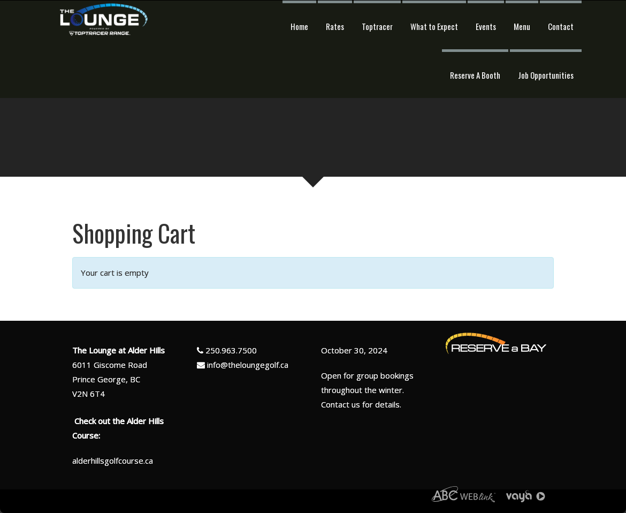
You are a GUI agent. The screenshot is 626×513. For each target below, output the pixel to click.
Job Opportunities (546, 75)
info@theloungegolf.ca (247, 364)
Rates (335, 26)
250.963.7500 (231, 350)
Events (486, 26)
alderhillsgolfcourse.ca (112, 460)
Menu (522, 26)
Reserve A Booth (475, 75)
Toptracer (377, 26)
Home (299, 26)
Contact (561, 26)
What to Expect (434, 26)
